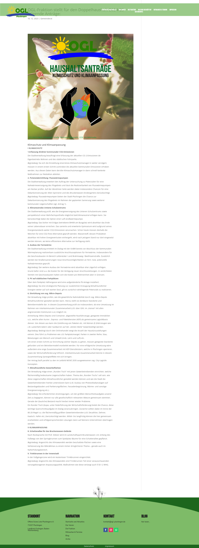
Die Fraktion (132, 10)
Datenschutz (139, 12)
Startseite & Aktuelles (109, 10)
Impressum (172, 10)
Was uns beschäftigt (144, 10)
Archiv (67, 539)
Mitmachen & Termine (160, 10)
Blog (67, 535)
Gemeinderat (46, 18)
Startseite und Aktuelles (74, 522)
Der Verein (122, 10)
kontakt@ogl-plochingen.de (114, 522)
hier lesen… (145, 522)
